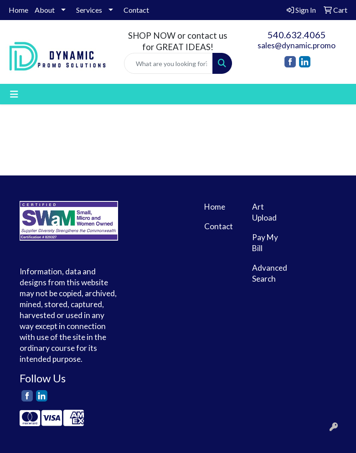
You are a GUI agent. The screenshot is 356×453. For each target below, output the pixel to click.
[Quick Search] (168, 63)
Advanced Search (269, 273)
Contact (136, 9)
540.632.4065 (297, 34)
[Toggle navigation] (14, 94)
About (45, 9)
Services (89, 9)
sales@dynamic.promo (296, 45)
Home (18, 9)
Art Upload (264, 212)
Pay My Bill (265, 242)
